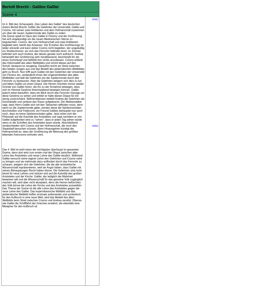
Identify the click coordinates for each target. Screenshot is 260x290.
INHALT (95, 19)
